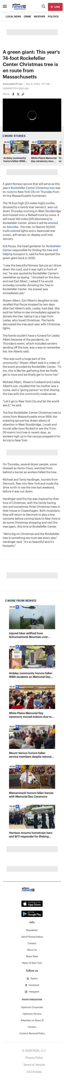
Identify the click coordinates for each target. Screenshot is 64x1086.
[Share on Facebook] (13, 94)
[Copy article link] (23, 94)
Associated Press (12, 84)
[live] (55, 7)
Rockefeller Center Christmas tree (33, 188)
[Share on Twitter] (18, 94)
